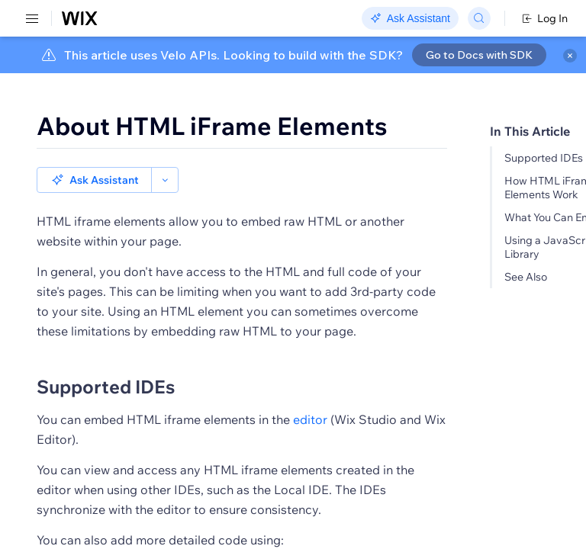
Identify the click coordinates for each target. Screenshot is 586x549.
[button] (94, 180)
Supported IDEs (543, 158)
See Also (525, 277)
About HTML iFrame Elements (212, 126)
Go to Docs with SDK (479, 55)
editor (310, 419)
